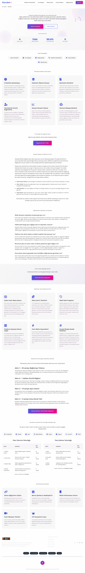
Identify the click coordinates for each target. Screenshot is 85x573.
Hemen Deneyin (35, 26)
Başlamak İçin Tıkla (42, 143)
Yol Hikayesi (41, 2)
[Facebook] (79, 543)
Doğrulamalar (69, 2)
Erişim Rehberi (59, 2)
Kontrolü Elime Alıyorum (42, 277)
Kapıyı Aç (79, 2)
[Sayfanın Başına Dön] (42, 563)
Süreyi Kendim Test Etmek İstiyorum (42, 411)
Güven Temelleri (14, 57)
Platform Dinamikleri (29, 2)
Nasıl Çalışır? (51, 26)
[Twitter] (75, 543)
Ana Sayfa (4, 6)
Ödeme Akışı (50, 2)
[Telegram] (82, 543)
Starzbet (6, 2)
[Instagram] (77, 543)
